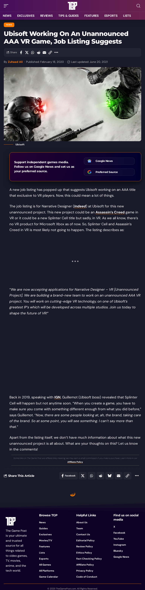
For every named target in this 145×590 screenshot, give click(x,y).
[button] (7, 5)
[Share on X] (26, 52)
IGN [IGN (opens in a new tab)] (57, 397)
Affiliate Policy (75, 461)
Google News (104, 161)
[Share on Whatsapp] (32, 52)
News (9, 25)
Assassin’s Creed (110, 212)
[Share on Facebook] (21, 52)
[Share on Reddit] (38, 52)
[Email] (44, 52)
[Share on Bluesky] (109, 475)
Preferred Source (107, 172)
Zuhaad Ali (15, 62)
